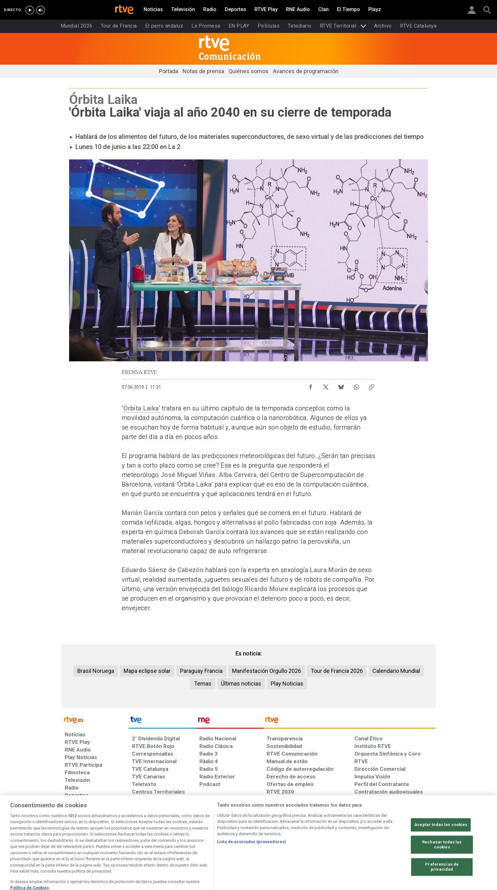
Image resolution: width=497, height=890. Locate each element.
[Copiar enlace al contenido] (371, 385)
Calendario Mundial (396, 671)
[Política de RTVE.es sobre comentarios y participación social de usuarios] (407, 841)
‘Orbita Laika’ (141, 408)
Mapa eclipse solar (147, 671)
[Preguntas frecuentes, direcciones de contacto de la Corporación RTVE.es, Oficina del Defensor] (365, 841)
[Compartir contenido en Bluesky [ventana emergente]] (341, 385)
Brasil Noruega (95, 671)
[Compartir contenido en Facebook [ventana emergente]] (310, 385)
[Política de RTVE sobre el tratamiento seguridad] (265, 841)
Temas (202, 683)
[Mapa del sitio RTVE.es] (338, 841)
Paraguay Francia (201, 671)
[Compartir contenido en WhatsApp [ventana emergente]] (356, 385)
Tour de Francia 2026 (337, 671)
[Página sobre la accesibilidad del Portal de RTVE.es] (308, 841)
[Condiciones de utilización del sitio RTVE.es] (74, 841)
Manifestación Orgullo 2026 (266, 671)
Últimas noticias (241, 683)
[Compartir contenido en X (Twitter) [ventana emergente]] (325, 385)
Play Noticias (287, 683)
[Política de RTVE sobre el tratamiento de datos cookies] (165, 841)
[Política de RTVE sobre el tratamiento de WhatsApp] (213, 841)
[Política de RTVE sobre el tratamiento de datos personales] (115, 841)
